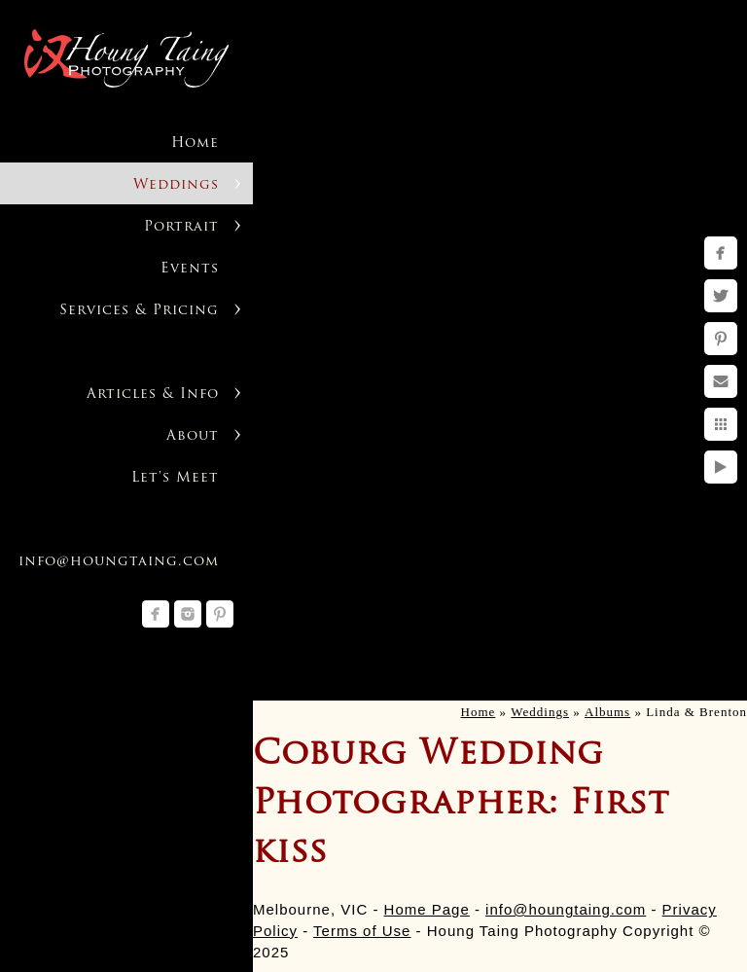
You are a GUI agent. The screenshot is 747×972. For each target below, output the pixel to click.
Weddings (176, 185)
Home (195, 143)
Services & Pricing (139, 311)
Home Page (427, 909)
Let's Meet (175, 478)
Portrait (181, 227)
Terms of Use (361, 930)
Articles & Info (153, 394)
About (192, 436)
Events (189, 269)
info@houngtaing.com (565, 909)
